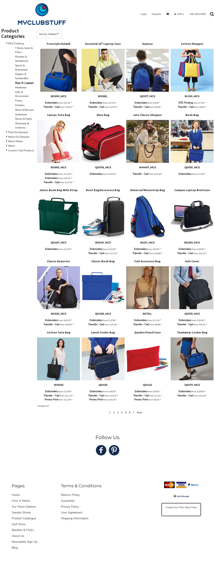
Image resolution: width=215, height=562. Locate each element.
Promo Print (51, 399)
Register (156, 14)
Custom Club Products (21, 150)
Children (20, 105)
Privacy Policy (70, 507)
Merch (11, 146)
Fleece (18, 100)
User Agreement (71, 512)
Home (16, 495)
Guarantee (67, 501)
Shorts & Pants (23, 119)
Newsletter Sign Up (24, 542)
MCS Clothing (16, 43)
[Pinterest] (114, 450)
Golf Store (18, 524)
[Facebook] (101, 450)
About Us (18, 536)
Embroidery (51, 102)
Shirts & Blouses (24, 110)
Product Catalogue (24, 518)
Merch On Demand (18, 137)
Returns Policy (70, 495)
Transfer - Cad (51, 107)
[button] (167, 14)
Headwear (20, 87)
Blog (15, 548)
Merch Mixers (15, 141)
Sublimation (51, 174)
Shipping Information (75, 518)
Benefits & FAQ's (23, 530)
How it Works (21, 501)
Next (139, 412)
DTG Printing (185, 102)
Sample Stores (21, 512)
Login (143, 14)
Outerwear (21, 114)
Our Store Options (24, 507)
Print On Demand (18, 132)
